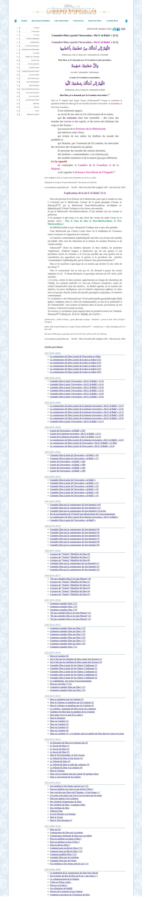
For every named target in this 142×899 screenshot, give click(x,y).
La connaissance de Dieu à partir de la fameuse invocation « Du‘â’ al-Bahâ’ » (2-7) (87, 412)
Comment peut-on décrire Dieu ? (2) (66, 851)
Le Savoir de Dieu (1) (59, 746)
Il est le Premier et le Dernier (63, 814)
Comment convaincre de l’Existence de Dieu (70, 894)
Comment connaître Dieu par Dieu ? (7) (67, 640)
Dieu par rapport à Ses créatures (64, 798)
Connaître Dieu (34, 42)
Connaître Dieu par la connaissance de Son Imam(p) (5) (74, 532)
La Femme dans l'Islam (32, 100)
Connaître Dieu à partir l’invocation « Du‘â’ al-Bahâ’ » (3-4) (77, 387)
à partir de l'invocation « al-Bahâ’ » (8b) (67, 464)
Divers (37, 110)
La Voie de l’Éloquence (32, 46)
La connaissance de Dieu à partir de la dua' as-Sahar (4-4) (75, 366)
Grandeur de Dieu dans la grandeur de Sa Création (72, 712)
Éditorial (36, 107)
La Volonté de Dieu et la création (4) (66, 767)
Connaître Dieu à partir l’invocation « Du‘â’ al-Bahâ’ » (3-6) (77, 393)
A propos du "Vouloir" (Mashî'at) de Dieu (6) (70, 554)
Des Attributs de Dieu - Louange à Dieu (67, 805)
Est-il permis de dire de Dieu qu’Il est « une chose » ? (74, 876)
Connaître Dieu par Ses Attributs (64, 857)
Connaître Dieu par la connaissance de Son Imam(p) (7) (74, 539)
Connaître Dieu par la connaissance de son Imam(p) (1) (74, 563)
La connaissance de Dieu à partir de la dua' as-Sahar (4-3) (75, 362)
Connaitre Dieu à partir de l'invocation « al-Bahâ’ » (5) (74, 495)
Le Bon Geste (35, 60)
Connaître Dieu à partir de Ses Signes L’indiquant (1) (73, 665)
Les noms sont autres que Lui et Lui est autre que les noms (76, 795)
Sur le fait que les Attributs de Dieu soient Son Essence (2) (76, 662)
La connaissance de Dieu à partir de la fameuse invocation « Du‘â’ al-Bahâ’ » (84, 517)
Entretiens (36, 103)
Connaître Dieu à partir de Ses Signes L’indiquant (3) (73, 674)
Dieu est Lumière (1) (59, 721)
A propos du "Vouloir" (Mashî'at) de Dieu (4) (70, 591)
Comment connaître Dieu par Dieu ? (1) (67, 687)
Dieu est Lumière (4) (59, 730)
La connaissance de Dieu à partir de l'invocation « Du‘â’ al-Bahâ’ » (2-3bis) (83, 443)
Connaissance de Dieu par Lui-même (66, 832)
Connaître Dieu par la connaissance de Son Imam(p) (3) (74, 569)
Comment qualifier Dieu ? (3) (63, 854)
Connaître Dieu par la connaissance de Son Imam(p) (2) (74, 566)
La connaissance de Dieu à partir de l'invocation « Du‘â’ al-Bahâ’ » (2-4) (82, 446)
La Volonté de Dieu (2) (60, 761)
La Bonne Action (34, 67)
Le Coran (36, 35)
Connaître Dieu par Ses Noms (63, 860)
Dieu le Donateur (57, 718)
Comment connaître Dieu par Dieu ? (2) (67, 690)
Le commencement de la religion (64, 879)
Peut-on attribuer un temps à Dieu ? (66, 839)
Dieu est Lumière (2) (59, 724)
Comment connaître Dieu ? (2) (63, 603)
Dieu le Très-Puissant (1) (61, 820)
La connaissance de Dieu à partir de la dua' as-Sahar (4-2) (75, 359)
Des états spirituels (33, 64)
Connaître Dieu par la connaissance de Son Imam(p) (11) (75, 508)
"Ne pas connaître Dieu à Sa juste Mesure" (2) (70, 616)
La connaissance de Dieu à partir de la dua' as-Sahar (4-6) (75, 372)
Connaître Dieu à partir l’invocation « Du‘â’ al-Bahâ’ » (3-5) (77, 390)
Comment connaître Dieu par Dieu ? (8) (67, 643)
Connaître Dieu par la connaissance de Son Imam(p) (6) (74, 535)
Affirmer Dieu (56, 811)
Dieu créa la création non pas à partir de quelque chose (74, 774)
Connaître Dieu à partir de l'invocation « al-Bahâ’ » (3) (74, 489)
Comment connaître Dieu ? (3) (63, 606)
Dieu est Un (55, 829)
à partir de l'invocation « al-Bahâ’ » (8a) (67, 461)
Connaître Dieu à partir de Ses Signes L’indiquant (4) (73, 678)
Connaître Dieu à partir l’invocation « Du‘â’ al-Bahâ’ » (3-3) (77, 384)
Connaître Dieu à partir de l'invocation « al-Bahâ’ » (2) (74, 486)
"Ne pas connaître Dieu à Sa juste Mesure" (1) (70, 613)
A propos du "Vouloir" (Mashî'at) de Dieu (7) (70, 557)
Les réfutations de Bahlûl (61, 888)
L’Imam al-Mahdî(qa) (32, 38)
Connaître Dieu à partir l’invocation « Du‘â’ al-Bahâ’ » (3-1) (77, 421)
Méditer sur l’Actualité (32, 56)
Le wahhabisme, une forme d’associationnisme (71, 681)
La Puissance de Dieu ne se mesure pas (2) (69, 743)
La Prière (36, 27)
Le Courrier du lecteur (32, 92)
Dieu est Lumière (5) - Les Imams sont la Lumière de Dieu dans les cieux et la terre (87, 733)
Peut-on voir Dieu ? (58, 885)
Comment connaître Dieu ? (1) (63, 647)
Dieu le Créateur (57, 770)
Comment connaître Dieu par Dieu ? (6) (67, 637)
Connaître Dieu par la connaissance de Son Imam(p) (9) (74, 545)
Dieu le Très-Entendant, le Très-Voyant (67, 755)
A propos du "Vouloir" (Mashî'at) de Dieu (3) (70, 588)
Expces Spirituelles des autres (30, 89)
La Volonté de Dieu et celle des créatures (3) (69, 764)
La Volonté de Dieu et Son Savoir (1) (66, 758)
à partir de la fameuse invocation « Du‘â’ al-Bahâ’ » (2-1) (75, 433)
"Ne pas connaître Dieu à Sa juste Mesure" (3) (70, 619)
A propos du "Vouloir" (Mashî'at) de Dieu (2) (70, 585)
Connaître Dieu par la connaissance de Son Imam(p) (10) (75, 504)
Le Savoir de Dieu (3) (59, 752)
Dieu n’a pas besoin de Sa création (65, 777)
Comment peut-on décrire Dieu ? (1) (66, 848)
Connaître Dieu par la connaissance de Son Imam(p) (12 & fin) (78, 511)
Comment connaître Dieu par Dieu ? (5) (67, 634)
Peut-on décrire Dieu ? (60, 845)
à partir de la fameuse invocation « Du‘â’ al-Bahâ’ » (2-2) (75, 437)
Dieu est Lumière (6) (59, 656)
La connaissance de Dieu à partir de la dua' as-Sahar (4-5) (75, 369)
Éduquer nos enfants (33, 114)
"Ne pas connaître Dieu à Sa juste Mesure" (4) (70, 579)
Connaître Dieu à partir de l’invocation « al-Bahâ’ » (73, 480)
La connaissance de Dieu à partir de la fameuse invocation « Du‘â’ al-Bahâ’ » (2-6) (87, 409)
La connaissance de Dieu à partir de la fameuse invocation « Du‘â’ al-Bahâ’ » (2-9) (87, 418)
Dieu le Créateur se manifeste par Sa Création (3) (72, 705)
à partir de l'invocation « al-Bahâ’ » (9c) (67, 430)
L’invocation (35, 31)
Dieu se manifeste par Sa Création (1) (66, 699)
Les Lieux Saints (34, 74)
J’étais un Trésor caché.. (60, 882)
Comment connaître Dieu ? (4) (63, 610)
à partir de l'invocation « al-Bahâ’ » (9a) (67, 468)
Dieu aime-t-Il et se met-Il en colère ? (66, 715)
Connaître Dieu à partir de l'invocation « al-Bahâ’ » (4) (74, 492)
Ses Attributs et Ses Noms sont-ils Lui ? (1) (69, 863)
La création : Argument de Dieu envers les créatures (73, 708)
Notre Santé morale (33, 78)
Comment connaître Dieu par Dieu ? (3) (67, 628)
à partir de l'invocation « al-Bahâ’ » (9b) (67, 471)
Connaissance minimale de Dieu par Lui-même (71, 836)
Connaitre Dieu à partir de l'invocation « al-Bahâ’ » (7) (74, 458)
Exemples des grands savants (30, 71)
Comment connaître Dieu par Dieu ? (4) (67, 631)
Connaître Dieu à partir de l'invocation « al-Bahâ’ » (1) (74, 483)
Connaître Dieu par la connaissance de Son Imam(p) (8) (74, 542)
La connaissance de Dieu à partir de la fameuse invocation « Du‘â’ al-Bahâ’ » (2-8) (87, 415)
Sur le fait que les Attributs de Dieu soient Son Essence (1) (76, 659)
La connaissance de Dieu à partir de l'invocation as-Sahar (75, 356)
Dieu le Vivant (56, 817)
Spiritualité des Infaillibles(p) (30, 49)
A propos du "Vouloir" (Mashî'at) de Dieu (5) (70, 594)
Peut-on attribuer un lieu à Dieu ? (64, 842)
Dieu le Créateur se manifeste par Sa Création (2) (72, 702)
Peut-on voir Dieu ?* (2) (61, 684)
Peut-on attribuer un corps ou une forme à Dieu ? (71, 789)
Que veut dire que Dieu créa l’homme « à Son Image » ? (75, 792)
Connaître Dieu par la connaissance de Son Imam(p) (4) (74, 529)
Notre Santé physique (32, 82)
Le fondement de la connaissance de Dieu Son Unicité (74, 873)
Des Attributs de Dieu (59, 808)
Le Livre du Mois (34, 96)
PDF (123, 29)
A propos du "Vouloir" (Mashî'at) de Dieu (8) (70, 560)
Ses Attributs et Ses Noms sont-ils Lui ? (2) (69, 786)
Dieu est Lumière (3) (59, 727)
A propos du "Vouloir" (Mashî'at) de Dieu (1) (70, 582)
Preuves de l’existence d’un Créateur (66, 891)
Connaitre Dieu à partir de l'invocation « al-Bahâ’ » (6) (74, 455)
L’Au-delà (36, 53)
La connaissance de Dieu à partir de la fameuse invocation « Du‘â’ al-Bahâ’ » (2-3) (87, 440)
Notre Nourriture (34, 85)
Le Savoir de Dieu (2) (59, 749)
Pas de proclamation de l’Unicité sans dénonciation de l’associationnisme (82, 514)
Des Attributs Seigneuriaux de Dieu (66, 801)
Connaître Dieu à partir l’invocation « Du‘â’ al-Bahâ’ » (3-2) (77, 381)
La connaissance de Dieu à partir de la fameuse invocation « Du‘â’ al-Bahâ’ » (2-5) (87, 406)
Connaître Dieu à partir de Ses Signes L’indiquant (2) (73, 671)
